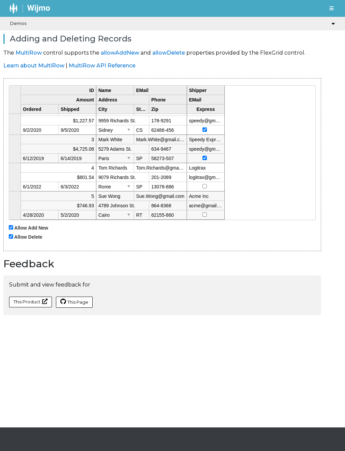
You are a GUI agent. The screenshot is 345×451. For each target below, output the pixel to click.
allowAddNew (120, 53)
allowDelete (168, 53)
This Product (30, 301)
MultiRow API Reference (102, 65)
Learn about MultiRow (33, 65)
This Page (74, 302)
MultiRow (28, 53)
